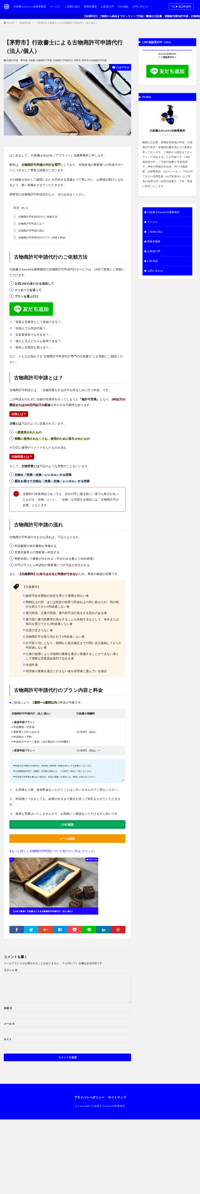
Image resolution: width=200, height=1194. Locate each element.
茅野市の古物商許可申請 (94, 60)
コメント (10, 970)
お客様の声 (107, 6)
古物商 (31, 60)
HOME (10, 22)
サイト (8, 1039)
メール (9, 1023)
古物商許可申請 (44, 60)
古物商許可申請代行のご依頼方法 (35, 216)
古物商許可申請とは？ (28, 223)
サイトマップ (117, 1097)
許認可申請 (25, 22)
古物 (25, 60)
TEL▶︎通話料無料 (181, 6)
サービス (55, 6)
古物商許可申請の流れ (28, 230)
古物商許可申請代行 (63, 60)
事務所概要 (90, 6)
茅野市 (77, 60)
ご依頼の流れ (72, 6)
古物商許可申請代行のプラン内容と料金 (39, 237)
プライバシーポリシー (89, 1097)
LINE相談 (123, 6)
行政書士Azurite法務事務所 (29, 6)
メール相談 (67, 838)
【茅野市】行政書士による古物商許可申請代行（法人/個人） (67, 22)
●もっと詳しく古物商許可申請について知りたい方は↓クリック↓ (52, 851)
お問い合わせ (140, 6)
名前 (8, 1008)
